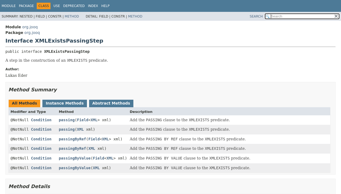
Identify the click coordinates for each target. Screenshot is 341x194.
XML (94, 120)
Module (9, 6)
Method (72, 16)
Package (26, 6)
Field (82, 120)
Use (56, 6)
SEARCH (256, 16)
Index (93, 6)
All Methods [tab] (24, 103)
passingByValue (75, 158)
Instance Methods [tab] (64, 103)
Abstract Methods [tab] (111, 103)
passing (67, 120)
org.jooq (30, 27)
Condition (41, 120)
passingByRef (72, 139)
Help (105, 6)
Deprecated (74, 6)
